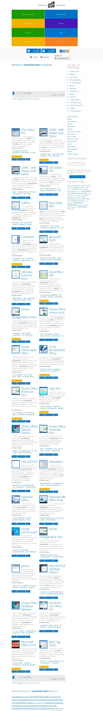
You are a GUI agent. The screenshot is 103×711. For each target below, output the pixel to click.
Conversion (43, 201)
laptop (56, 598)
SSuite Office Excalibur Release (29, 579)
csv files (33, 126)
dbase (29, 167)
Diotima (42, 458)
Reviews (46, 14)
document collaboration (56, 565)
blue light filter (77, 170)
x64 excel (50, 270)
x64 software (25, 126)
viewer (50, 129)
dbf (25, 167)
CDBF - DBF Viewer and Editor (56, 106)
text (22, 232)
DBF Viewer (32, 165)
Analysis (56, 199)
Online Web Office (28, 350)
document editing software (55, 567)
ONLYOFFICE (29, 435)
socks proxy (82, 180)
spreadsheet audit (19, 681)
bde (81, 162)
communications (31, 604)
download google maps (73, 159)
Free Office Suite (29, 386)
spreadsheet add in (40, 669)
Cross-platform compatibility (49, 268)
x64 (22, 196)
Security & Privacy (72, 114)
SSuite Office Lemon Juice (57, 284)
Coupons (56, 14)
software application (50, 162)
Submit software (76, 14)
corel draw (86, 172)
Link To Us (39, 696)
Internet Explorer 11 (76, 73)
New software (26, 14)
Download (21, 132)
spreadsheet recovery (21, 670)
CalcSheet (27, 210)
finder (79, 164)
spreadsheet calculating (30, 690)
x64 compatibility (18, 348)
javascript (75, 162)
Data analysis (53, 231)
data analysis (23, 560)
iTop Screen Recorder (76, 78)
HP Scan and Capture (75, 56)
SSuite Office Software (25, 425)
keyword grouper (72, 180)
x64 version (43, 231)
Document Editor (18, 636)
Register (47, 30)
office (14, 388)
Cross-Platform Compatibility (26, 388)
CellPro (25, 176)
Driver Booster (73, 50)
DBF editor (56, 129)
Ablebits (23, 273)
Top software (36, 14)
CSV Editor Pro (28, 104)
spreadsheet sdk (43, 673)
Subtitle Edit (73, 61)
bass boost (73, 168)
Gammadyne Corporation (20, 124)
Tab (51, 199)
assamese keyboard (75, 176)
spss (82, 159)
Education (70, 102)
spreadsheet (16, 126)
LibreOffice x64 (56, 246)
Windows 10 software (46, 528)
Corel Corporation (45, 342)
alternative (19, 386)
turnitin (78, 172)
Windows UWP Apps (73, 127)
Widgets (69, 124)
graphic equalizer (79, 160)
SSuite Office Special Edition (29, 403)
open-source (16, 559)
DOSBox (72, 81)
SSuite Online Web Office (28, 323)
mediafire (85, 162)
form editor (43, 565)
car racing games (72, 174)
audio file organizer (53, 634)
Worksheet (16, 196)
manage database (58, 456)
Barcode (71, 59)
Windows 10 (22, 198)
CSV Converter (44, 199)
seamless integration (19, 493)
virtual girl (79, 168)
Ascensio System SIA (28, 458)
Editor (43, 493)
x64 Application (17, 167)
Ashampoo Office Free (47, 491)
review (61, 422)
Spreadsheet (52, 201)
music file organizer (46, 379)
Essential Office (27, 471)
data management (45, 456)
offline (19, 350)
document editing (51, 493)
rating (34, 72)
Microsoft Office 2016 (28, 616)
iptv (73, 182)
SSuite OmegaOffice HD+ (49, 529)
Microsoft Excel (55, 211)
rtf (32, 424)
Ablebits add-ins (17, 271)
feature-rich (16, 523)
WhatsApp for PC (74, 64)
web (14, 386)
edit (49, 344)
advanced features (51, 164)
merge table (16, 273)
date (38, 72)
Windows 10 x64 (74, 44)
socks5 (72, 160)
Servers (69, 117)
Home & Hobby (71, 109)
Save (28, 132)
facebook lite (81, 166)
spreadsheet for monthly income (40, 681)
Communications (72, 94)
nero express (72, 164)
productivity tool (45, 309)
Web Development (72, 122)
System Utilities (71, 119)
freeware (57, 307)
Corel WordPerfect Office (57, 323)
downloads (29, 72)
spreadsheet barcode (46, 678)
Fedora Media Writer (75, 53)
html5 (30, 348)
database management (53, 458)
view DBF (43, 127)
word (25, 348)
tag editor (61, 381)
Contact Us (63, 696)
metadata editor (52, 381)
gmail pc (82, 174)
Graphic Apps (71, 107)
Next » (21, 66)
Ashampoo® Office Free (57, 471)
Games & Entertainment (74, 104)
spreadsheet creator (24, 675)
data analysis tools (29, 271)
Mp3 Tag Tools (54, 616)
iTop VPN (73, 70)
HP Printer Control (75, 84)
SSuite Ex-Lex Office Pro (55, 579)
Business (70, 92)
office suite (43, 344)
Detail (14, 132)
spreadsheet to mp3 (28, 672)
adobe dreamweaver (83, 178)
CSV (41, 162)
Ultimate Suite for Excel (26, 248)
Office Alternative (30, 460)
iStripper (72, 67)
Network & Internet (73, 112)
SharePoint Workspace (29, 638)
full (23, 308)
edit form (43, 567)
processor (48, 424)
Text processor (59, 491)
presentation (55, 309)
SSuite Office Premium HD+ (29, 365)
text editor (28, 491)
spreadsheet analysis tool (28, 686)
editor (49, 127)
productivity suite (24, 424)
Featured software (16, 14)
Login (35, 30)
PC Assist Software (18, 491)
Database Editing (23, 165)
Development (71, 99)
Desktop (69, 97)
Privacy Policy (51, 696)
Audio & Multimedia (73, 89)
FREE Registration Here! (77, 150)
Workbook (49, 233)
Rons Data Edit (55, 177)
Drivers (86, 14)
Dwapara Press (25, 233)
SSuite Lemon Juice (29, 503)
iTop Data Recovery (76, 75)
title (25, 72)
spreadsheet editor (18, 525)
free (62, 309)
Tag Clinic (55, 362)
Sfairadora (56, 435)
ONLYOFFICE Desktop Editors (57, 542)
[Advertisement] (24, 53)
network (21, 604)
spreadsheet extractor (54, 675)
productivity (16, 606)
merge (29, 273)
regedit (69, 182)
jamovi (25, 539)
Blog (66, 14)
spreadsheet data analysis (24, 678)
